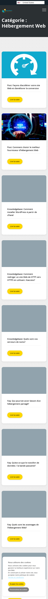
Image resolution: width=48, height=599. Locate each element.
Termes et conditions (16, 577)
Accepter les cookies (16, 584)
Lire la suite (15, 99)
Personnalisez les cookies (18, 590)
